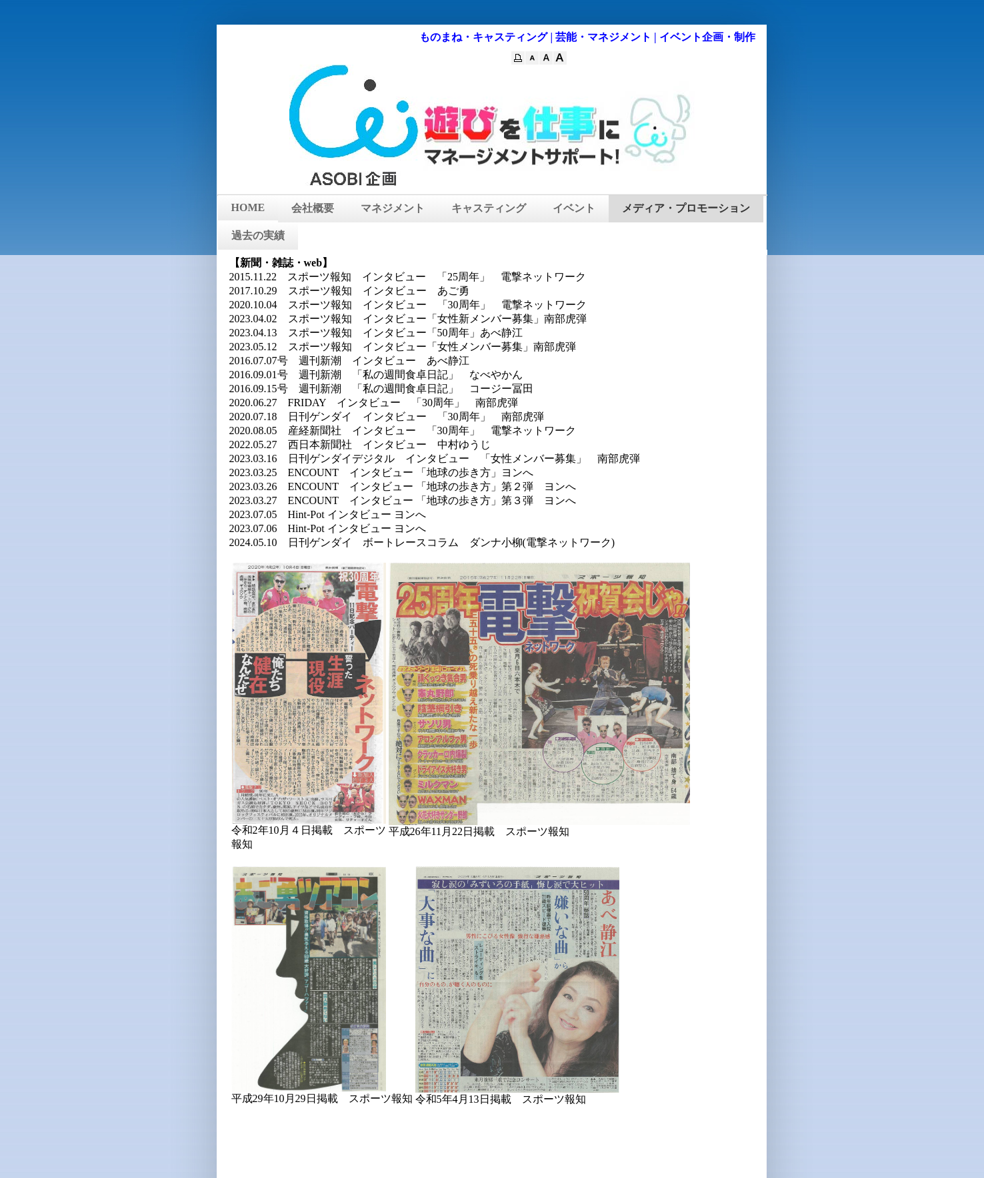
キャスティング (488, 208)
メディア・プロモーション (686, 208)
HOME (248, 207)
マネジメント (393, 208)
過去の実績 (258, 235)
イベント (574, 208)
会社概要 (312, 208)
